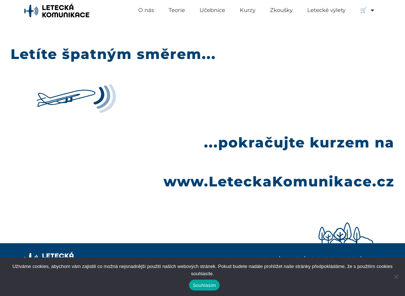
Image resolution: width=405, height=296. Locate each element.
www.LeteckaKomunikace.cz (278, 182)
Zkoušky (281, 10)
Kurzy (247, 10)
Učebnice (212, 10)
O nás (146, 10)
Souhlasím (204, 285)
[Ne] (396, 276)
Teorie (177, 10)
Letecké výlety (326, 10)
